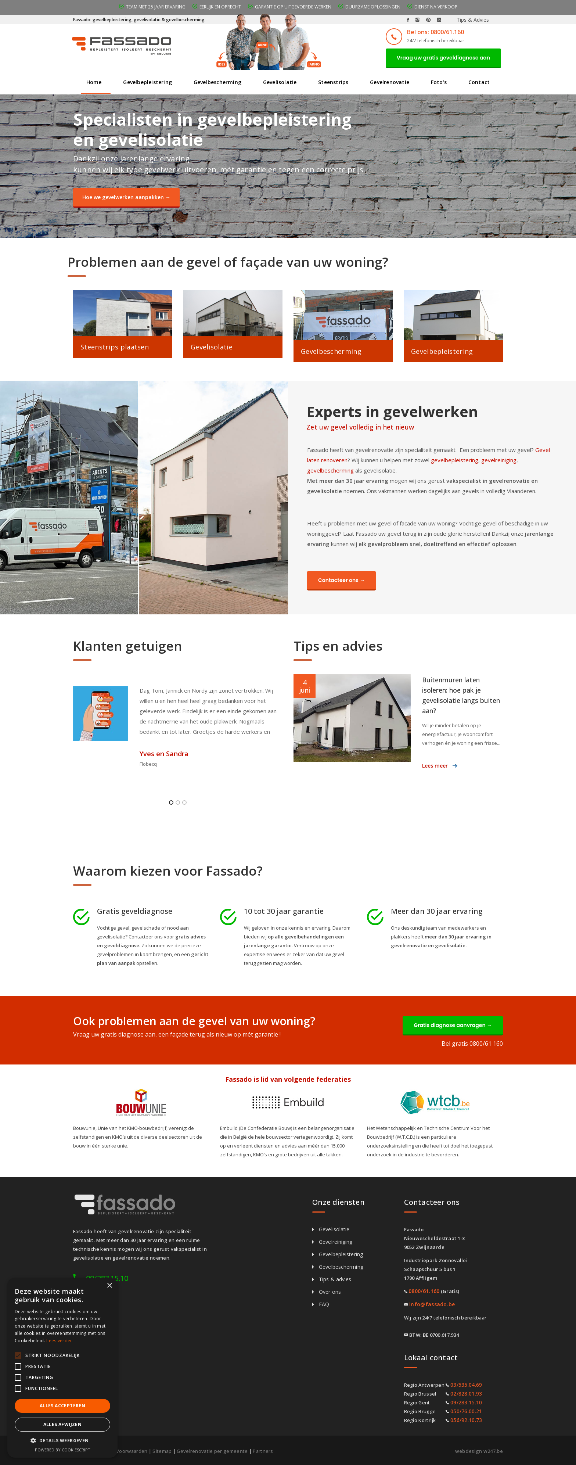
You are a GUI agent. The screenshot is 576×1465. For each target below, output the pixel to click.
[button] (62, 1440)
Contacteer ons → (341, 580)
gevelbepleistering (454, 460)
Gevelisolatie (280, 82)
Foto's (439, 82)
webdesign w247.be (479, 1451)
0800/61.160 (423, 1291)
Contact (479, 82)
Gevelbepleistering (147, 82)
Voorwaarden (131, 1451)
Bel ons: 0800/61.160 (435, 32)
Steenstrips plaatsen (114, 346)
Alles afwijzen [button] (62, 1424)
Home (94, 82)
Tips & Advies (473, 19)
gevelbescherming (330, 470)
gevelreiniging (498, 460)
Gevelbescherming (217, 82)
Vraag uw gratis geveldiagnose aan (443, 57)
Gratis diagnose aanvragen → (453, 1025)
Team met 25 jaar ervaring (156, 7)
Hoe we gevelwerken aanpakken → (126, 197)
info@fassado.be (432, 1304)
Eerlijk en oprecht (220, 7)
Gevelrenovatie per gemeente (212, 1451)
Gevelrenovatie (389, 82)
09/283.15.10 (466, 1402)
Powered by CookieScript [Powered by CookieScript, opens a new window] (62, 1450)
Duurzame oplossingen (372, 7)
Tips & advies (335, 1279)
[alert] (62, 1368)
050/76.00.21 (466, 1411)
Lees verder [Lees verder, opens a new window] (59, 1340)
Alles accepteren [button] (62, 1406)
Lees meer (435, 765)
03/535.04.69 (466, 1384)
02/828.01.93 (466, 1393)
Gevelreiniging (335, 1241)
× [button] (109, 1286)
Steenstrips (333, 82)
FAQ (324, 1304)
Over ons (330, 1291)
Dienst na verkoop (435, 7)
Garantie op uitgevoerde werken (293, 7)
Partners (263, 1451)
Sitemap (162, 1451)
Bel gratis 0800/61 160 (472, 1043)
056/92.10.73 (466, 1419)
